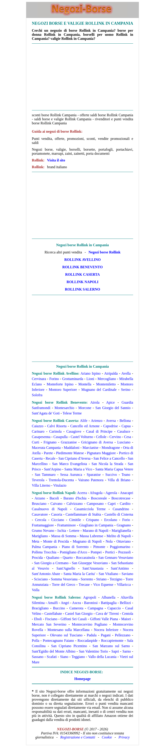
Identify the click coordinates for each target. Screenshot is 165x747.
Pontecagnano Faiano (58, 640)
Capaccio (114, 608)
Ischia (61, 530)
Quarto (68, 557)
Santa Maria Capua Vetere (114, 469)
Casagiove (73, 431)
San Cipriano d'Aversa (74, 458)
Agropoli (89, 597)
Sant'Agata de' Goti (46, 413)
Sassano (38, 657)
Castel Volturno (82, 437)
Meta (35, 541)
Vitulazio (59, 485)
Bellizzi (125, 603)
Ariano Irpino (91, 373)
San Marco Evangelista (69, 464)
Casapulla (60, 437)
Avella (126, 373)
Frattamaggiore (43, 525)
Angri (65, 603)
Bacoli (54, 498)
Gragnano (124, 525)
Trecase (84, 584)
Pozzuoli (124, 552)
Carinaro (38, 431)
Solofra (37, 395)
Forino (54, 379)
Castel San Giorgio (78, 613)
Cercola (40, 520)
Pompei (96, 552)
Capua (126, 426)
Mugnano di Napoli (87, 541)
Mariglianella (121, 530)
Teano (125, 474)
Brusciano (39, 503)
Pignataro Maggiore (101, 453)
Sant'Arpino (52, 469)
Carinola (55, 431)
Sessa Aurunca (71, 474)
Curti (35, 442)
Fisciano (51, 619)
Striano (101, 579)
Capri (112, 503)
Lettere (74, 530)
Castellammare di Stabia (83, 514)
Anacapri (126, 493)
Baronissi (91, 603)
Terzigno (116, 579)
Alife (83, 421)
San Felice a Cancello (109, 458)
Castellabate (53, 613)
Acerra (82, 493)
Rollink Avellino (82, 260)
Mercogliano (107, 379)
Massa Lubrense (91, 536)
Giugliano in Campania (96, 525)
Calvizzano (74, 503)
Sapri (115, 651)
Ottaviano (124, 541)
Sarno (126, 651)
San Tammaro (45, 474)
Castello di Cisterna (118, 514)
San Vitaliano (108, 574)
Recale (50, 458)
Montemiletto (106, 384)
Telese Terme (72, 413)
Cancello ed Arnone (84, 426)
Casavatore (40, 514)
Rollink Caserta (82, 274)
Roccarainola (85, 557)
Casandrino (121, 509)
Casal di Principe (99, 431)
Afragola (96, 493)
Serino (125, 389)
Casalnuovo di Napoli (49, 509)
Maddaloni (71, 448)
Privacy (124, 737)
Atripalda (111, 373)
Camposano (95, 503)
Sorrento (87, 579)
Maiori (126, 619)
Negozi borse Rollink (104, 252)
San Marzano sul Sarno (111, 646)
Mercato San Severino (49, 624)
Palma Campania (44, 547)
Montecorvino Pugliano (89, 624)
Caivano (56, 503)
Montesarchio (64, 408)
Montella (84, 384)
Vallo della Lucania (102, 657)
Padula (92, 635)
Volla (35, 590)
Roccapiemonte (112, 640)
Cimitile (75, 520)
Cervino (115, 437)
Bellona (125, 421)
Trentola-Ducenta (61, 480)
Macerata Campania (46, 448)
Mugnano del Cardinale (99, 389)
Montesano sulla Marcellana (68, 630)
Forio (126, 520)
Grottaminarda (72, 379)
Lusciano (123, 442)
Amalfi (53, 603)
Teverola (38, 480)
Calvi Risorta (57, 426)
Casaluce (123, 431)
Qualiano (52, 557)
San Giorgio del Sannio (113, 408)
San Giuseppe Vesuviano (90, 563)
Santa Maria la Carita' (79, 574)
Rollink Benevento (82, 267)
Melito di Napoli (119, 536)
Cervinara (39, 379)
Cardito (125, 503)
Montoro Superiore (63, 389)
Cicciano (57, 520)
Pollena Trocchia (44, 552)
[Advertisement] (82, 76)
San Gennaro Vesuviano (115, 557)
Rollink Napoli (83, 282)
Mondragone (110, 448)
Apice (110, 402)
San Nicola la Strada (107, 464)
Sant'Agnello (65, 568)
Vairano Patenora (90, 480)
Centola (127, 613)
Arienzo (97, 421)
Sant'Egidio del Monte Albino (53, 651)
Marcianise (91, 448)
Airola (94, 402)
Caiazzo (38, 426)
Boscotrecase (120, 498)
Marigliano (40, 536)
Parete (48, 453)
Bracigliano (40, 608)
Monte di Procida (56, 541)
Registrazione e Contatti (77, 737)
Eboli (38, 619)
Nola (109, 541)
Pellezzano (122, 635)
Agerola (111, 493)
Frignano (50, 442)
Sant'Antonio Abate (46, 574)
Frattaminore (66, 525)
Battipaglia (109, 603)
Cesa (127, 437)
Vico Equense (103, 584)
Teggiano (78, 657)
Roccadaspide (87, 640)
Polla (35, 640)
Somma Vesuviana (64, 579)
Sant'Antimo (120, 568)
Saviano (127, 574)
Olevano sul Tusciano (66, 635)
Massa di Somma (63, 536)
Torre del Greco (63, 584)
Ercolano (110, 520)
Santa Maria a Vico (78, 469)
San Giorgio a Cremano (51, 563)
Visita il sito (56, 160)
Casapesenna (41, 437)
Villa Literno (41, 485)
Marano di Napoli (95, 530)
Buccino (59, 608)
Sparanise (94, 474)
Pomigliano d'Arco (73, 552)
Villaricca (124, 584)
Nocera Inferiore (106, 630)
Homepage (82, 679)
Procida (37, 557)
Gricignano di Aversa (97, 442)
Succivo (111, 474)
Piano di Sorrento (75, 547)
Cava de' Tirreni (107, 613)
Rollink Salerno (82, 289)
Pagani (106, 635)
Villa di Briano (119, 480)
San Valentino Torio (93, 651)
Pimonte (99, 547)
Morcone (84, 408)
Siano (64, 657)
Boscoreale (99, 498)
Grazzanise (69, 442)
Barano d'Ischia (74, 498)
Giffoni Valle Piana (104, 619)
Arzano (40, 498)
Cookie (107, 737)
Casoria (56, 514)
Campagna (95, 608)
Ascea (76, 603)
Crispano (92, 520)
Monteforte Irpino (60, 384)
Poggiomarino (120, 547)
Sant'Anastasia (92, 568)
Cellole (101, 437)
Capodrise (110, 426)
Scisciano (41, 579)
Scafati (52, 657)
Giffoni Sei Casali (74, 619)
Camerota (76, 608)
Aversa (111, 421)
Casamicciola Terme (90, 509)
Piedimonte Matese (70, 453)
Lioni (90, 379)
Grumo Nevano (43, 530)
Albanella (108, 597)
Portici (110, 552)
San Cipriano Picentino (69, 646)
